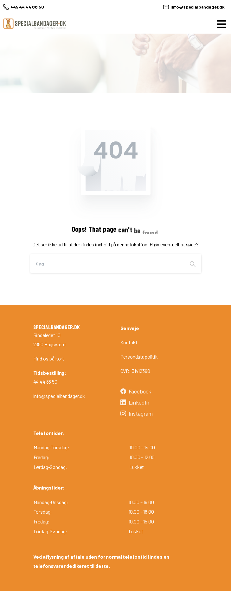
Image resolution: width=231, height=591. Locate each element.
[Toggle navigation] (221, 24)
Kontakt (129, 342)
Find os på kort (48, 358)
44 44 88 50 (45, 382)
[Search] (107, 263)
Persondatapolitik (139, 357)
